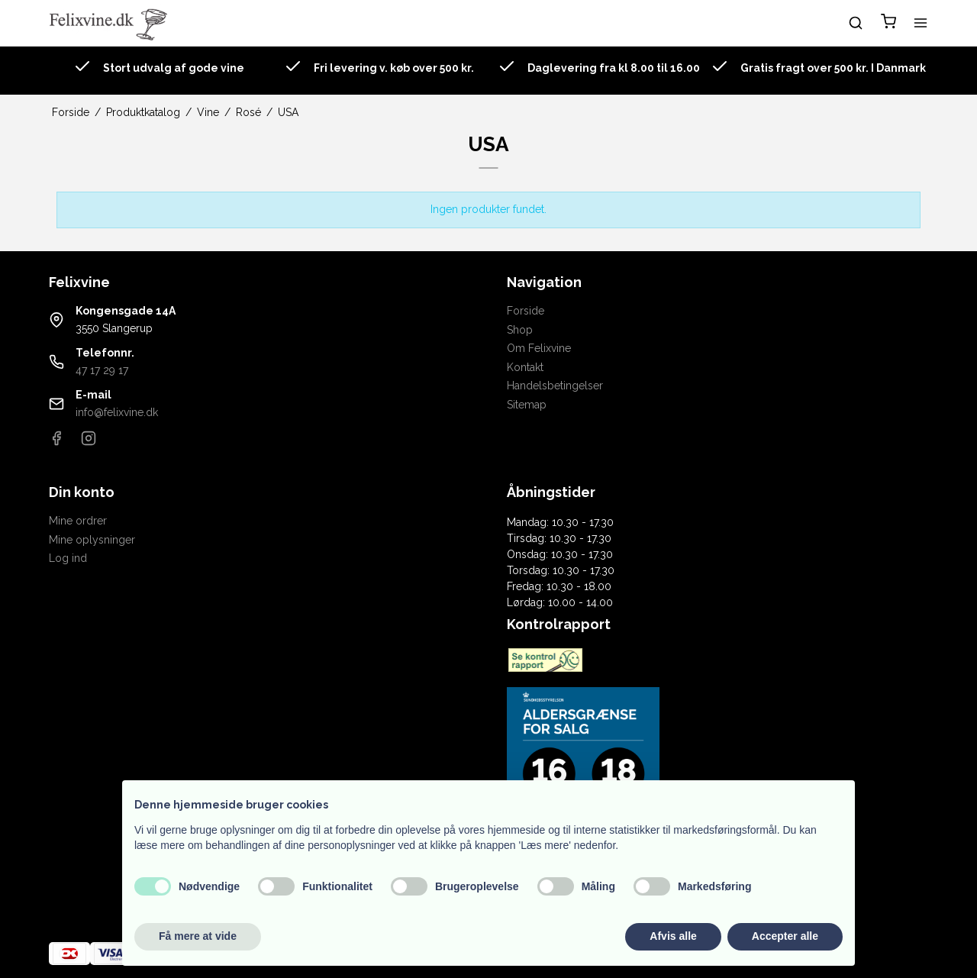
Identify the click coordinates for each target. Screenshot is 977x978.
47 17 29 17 (102, 370)
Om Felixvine (539, 348)
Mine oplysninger (92, 540)
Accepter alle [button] (785, 936)
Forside (525, 311)
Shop (520, 330)
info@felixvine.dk (117, 412)
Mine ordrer (78, 521)
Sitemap (527, 405)
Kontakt (525, 367)
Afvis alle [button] (673, 936)
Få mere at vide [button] (198, 936)
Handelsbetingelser (555, 385)
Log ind (68, 558)
